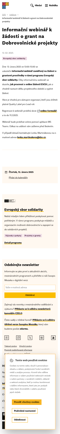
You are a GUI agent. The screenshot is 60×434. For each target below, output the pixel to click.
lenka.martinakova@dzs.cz (31, 137)
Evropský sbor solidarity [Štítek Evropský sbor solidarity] (14, 58)
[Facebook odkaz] (6, 338)
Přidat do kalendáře (18, 177)
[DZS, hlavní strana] (5, 5)
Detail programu (13, 242)
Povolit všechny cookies (26, 402)
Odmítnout (20, 419)
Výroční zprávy (25, 346)
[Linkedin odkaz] (41, 338)
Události (12, 15)
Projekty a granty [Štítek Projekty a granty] (33, 236)
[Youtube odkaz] (53, 338)
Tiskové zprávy (10, 346)
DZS (4, 15)
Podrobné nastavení (24, 410)
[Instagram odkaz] (18, 338)
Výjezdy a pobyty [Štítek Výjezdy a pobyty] (13, 236)
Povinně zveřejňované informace (18, 350)
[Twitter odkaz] (30, 338)
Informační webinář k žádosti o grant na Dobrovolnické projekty (27, 20)
